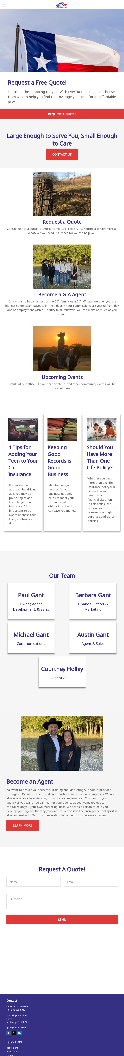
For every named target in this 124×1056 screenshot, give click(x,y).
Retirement (12, 1047)
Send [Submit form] (62, 919)
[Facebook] (8, 1033)
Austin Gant (93, 635)
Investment (12, 1051)
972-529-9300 (21, 1006)
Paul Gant (31, 595)
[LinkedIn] (19, 1033)
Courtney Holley (62, 669)
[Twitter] (14, 1033)
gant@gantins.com (16, 1027)
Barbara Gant (93, 595)
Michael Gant (31, 635)
